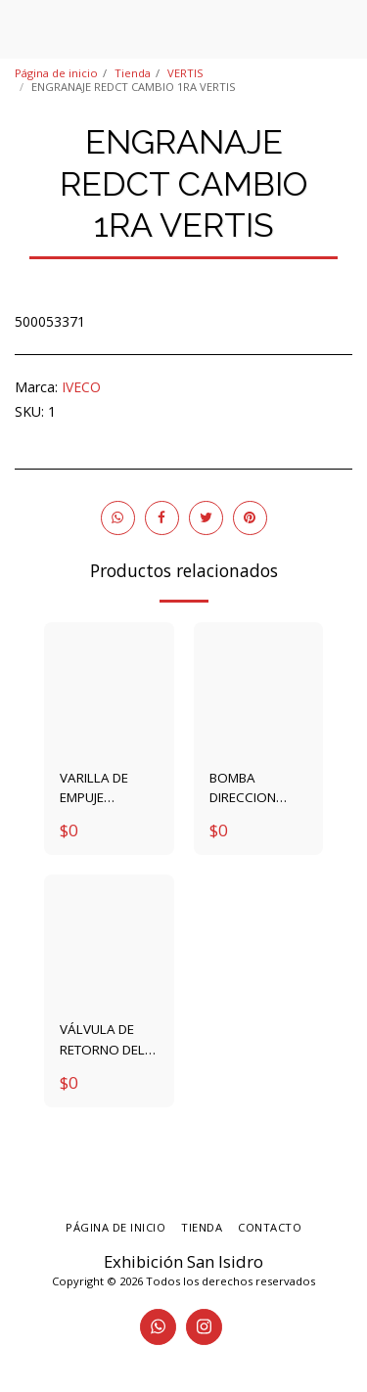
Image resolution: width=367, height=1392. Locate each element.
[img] (109, 687)
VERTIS (185, 73)
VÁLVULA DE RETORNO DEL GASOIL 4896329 (102, 1039)
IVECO (81, 387)
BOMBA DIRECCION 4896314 (242, 788)
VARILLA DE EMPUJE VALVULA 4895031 (94, 788)
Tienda (133, 73)
